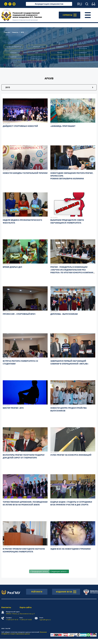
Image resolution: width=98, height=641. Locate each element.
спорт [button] (36, 52)
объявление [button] (36, 46)
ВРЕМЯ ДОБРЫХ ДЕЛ (12, 267)
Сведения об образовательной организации (25, 20)
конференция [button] (83, 52)
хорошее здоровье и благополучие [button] (83, 47)
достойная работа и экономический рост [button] (36, 57)
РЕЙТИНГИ (36, 591)
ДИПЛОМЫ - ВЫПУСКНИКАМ (64, 314)
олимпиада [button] (13, 57)
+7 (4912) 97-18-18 (12, 619)
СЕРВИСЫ (69, 15)
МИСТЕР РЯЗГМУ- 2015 (13, 408)
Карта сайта (26, 607)
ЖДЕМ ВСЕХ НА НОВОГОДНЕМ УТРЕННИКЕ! (70, 549)
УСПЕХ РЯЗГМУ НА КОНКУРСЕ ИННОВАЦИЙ (70, 455)
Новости (15, 32)
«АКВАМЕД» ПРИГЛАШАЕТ (62, 126)
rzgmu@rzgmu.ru (45, 619)
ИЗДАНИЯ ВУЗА (66, 591)
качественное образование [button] (13, 46)
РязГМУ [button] (60, 57)
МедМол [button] (59, 52)
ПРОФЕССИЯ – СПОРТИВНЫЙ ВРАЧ (19, 314)
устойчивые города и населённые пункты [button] (83, 57)
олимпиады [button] (13, 52)
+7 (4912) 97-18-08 (25, 619)
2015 (7, 87)
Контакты (6, 607)
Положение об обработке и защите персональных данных (24, 633)
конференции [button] (60, 46)
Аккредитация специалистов (49, 4)
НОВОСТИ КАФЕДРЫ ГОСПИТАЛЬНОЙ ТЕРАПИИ (25, 173)
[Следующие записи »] (59, 571)
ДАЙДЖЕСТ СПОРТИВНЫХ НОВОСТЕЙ (20, 126)
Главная (7, 32)
